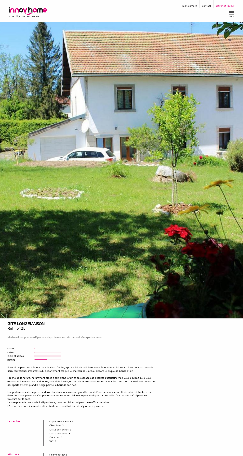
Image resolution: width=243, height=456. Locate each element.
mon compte (189, 5)
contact (206, 5)
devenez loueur (225, 5)
